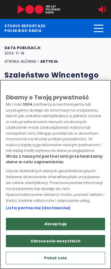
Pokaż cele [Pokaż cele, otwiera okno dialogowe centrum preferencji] (55, 258)
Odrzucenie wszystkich (55, 241)
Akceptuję (55, 224)
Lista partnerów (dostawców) (38, 208)
